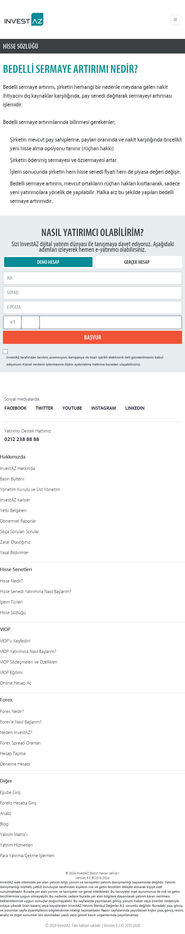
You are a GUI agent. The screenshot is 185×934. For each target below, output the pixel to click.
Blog (4, 824)
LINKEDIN (135, 408)
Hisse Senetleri (16, 570)
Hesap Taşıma (12, 753)
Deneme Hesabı (15, 764)
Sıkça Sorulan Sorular (19, 531)
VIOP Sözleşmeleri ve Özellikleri (28, 662)
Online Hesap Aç (15, 683)
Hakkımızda (12, 457)
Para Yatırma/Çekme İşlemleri (27, 855)
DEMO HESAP (48, 262)
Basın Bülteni (12, 479)
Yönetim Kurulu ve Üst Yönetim (30, 489)
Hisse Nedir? (11, 581)
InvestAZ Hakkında (17, 468)
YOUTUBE (72, 408)
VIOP (5, 630)
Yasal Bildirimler (14, 552)
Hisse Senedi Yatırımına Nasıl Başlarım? (35, 591)
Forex (6, 700)
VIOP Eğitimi (11, 672)
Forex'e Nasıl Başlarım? (21, 722)
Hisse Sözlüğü (13, 612)
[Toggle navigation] (175, 20)
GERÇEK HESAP (137, 262)
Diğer (6, 781)
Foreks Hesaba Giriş (18, 803)
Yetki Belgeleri (13, 510)
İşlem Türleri (11, 602)
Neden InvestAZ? (16, 732)
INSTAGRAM (103, 408)
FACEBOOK (15, 408)
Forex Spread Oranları (20, 743)
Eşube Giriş (10, 792)
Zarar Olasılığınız (15, 542)
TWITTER (44, 408)
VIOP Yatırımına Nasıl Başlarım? (28, 651)
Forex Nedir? (12, 711)
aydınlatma (82, 364)
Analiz (5, 813)
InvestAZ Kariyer (15, 500)
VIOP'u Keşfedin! (15, 641)
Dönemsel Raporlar (18, 521)
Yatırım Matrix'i (13, 834)
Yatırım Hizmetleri (16, 845)
